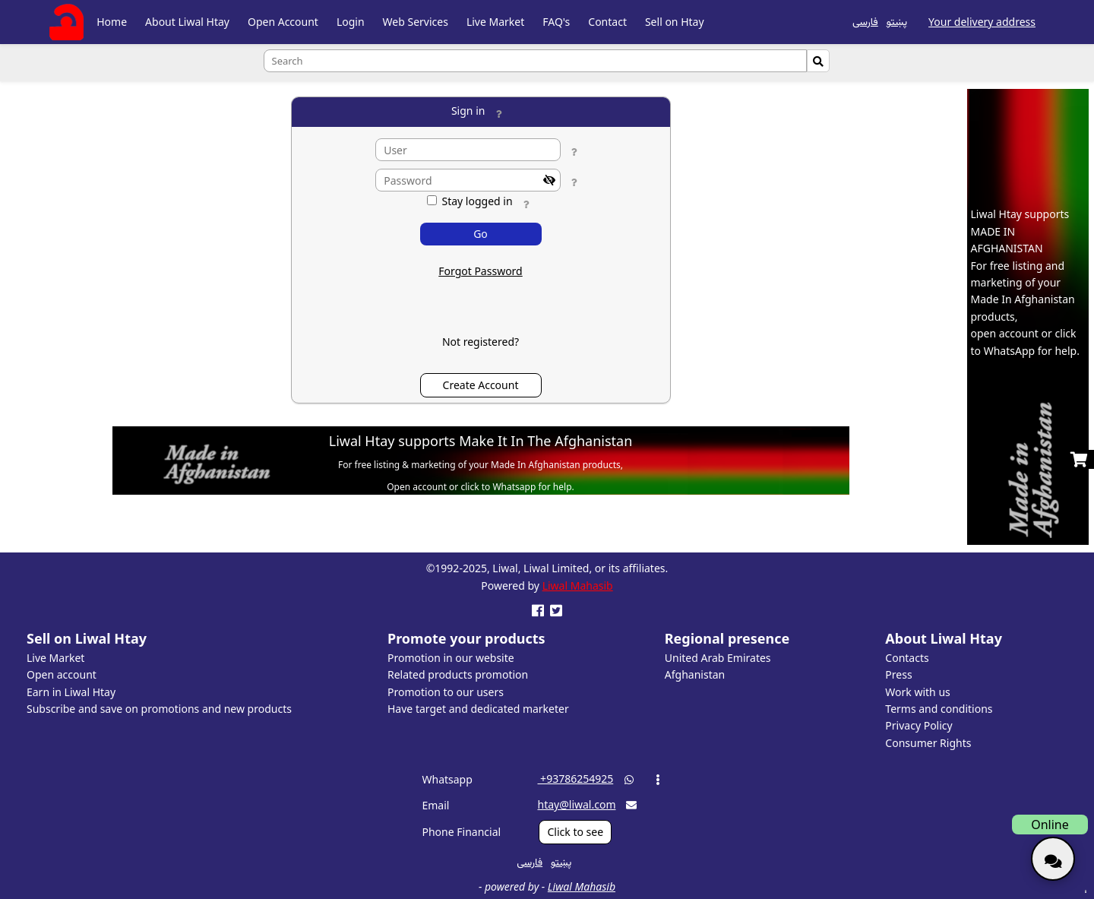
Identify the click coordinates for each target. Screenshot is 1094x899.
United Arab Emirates (718, 658)
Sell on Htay (674, 21)
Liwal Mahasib (577, 585)
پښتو (897, 21)
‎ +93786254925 (575, 778)
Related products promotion (457, 674)
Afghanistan (695, 674)
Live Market (495, 21)
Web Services (415, 21)
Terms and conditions (938, 708)
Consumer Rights (928, 743)
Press (898, 674)
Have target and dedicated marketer (478, 708)
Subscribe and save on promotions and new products (159, 708)
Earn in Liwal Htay (71, 692)
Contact (607, 21)
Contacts (906, 658)
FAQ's (556, 21)
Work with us (917, 692)
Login (351, 21)
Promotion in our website (450, 658)
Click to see (575, 832)
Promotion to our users (445, 692)
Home (111, 21)
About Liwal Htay (187, 21)
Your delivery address (982, 21)
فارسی (865, 21)
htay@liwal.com (576, 804)
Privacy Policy (918, 725)
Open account (61, 674)
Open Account (283, 21)
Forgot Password (480, 271)
